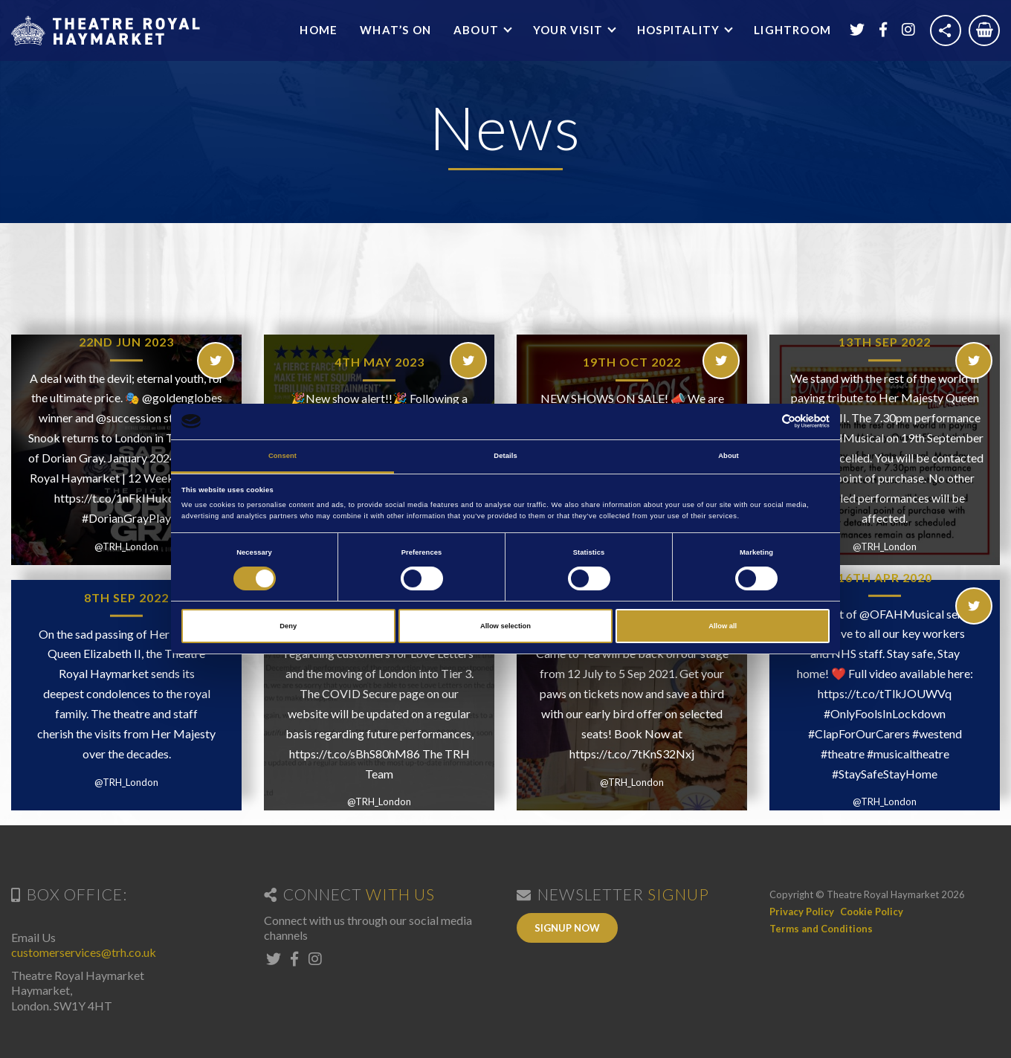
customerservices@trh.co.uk (83, 952)
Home (318, 29)
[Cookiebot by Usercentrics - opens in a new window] (765, 421)
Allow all (722, 626)
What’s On (395, 29)
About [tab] (728, 455)
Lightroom (792, 29)
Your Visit (569, 29)
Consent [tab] (282, 455)
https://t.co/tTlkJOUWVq (885, 693)
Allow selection (505, 626)
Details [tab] (505, 455)
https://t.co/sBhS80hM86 (354, 753)
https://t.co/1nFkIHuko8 (117, 498)
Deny (288, 626)
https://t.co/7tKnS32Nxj (631, 753)
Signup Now (567, 928)
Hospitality (680, 29)
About (477, 29)
